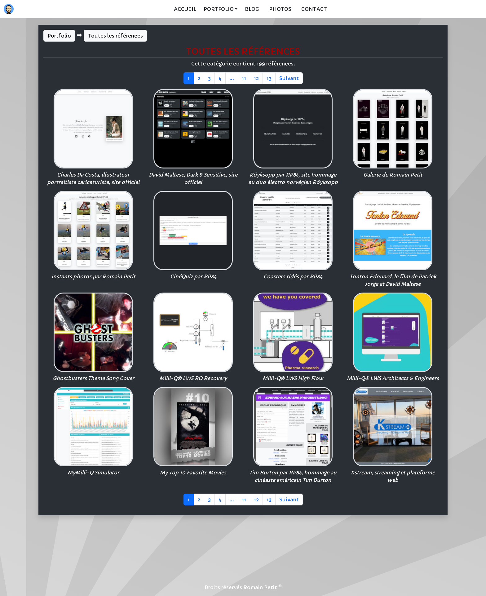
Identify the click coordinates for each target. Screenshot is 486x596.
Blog (252, 9)
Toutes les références (115, 36)
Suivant (289, 78)
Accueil (185, 9)
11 (244, 78)
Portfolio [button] (219, 9)
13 (269, 78)
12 (256, 78)
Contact (314, 9)
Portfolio (59, 36)
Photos (280, 9)
